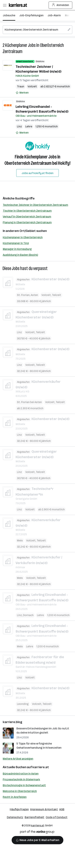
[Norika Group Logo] (37, 832)
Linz (19, 126)
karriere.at (40, 767)
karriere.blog (12, 722)
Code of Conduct (56, 817)
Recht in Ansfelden (15, 797)
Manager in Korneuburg (17, 249)
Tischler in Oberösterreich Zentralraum (27, 210)
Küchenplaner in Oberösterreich (23, 237)
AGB (61, 809)
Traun (20, 86)
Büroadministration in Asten (21, 773)
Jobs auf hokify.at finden (37, 173)
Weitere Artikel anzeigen (18, 758)
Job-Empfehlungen (31, 15)
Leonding (23, 704)
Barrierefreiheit (34, 817)
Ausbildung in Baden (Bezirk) (20, 254)
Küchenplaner (16, 45)
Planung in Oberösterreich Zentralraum (27, 222)
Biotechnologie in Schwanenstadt (24, 785)
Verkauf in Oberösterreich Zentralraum (27, 216)
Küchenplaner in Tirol (16, 243)
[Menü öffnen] (5, 5)
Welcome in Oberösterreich (20, 791)
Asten (34, 295)
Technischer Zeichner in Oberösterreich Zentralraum (35, 205)
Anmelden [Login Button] (60, 5)
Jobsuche (9, 15)
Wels (20, 540)
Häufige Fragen (19, 809)
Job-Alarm (54, 15)
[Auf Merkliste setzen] (22, 93)
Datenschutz (15, 817)
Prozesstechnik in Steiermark (21, 779)
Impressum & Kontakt (44, 809)
